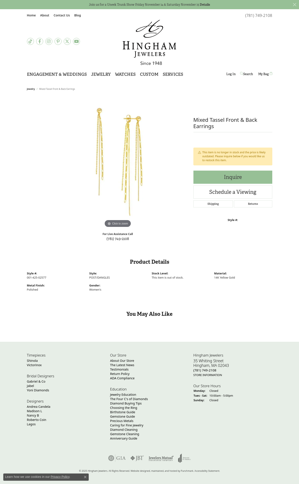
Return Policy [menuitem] (120, 374)
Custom (149, 74)
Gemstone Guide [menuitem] (122, 416)
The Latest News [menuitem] (122, 365)
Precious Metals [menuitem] (121, 421)
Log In (231, 75)
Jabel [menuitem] (30, 386)
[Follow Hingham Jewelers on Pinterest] (58, 41)
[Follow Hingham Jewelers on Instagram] (48, 41)
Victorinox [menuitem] (34, 365)
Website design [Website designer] (139, 470)
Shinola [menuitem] (32, 361)
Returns (253, 204)
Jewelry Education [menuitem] (123, 394)
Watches (125, 74)
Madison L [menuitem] (34, 411)
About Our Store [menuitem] (122, 361)
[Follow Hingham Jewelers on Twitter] (67, 41)
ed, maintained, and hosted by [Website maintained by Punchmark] (164, 470)
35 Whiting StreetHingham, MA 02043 (211, 368)
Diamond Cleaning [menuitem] (124, 429)
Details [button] (205, 5)
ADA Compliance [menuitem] (122, 378)
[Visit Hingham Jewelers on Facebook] (39, 41)
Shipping (213, 204)
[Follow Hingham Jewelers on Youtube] (76, 41)
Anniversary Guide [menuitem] (123, 438)
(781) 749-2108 (117, 238)
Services (173, 74)
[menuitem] (117, 458)
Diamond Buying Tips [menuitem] (126, 403)
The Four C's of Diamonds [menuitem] (129, 399)
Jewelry (101, 74)
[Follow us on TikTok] (30, 41)
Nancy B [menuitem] (33, 415)
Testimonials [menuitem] (119, 369)
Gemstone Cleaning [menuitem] (124, 434)
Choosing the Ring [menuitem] (123, 408)
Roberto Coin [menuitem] (36, 420)
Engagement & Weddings (57, 74)
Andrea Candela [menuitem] (38, 407)
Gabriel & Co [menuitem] (36, 381)
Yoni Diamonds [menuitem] (38, 390)
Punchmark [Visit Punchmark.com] (187, 470)
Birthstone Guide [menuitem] (122, 412)
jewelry (31, 88)
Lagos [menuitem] (31, 424)
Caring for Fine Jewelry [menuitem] (126, 425)
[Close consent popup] (85, 477)
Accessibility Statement (207, 470)
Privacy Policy (60, 477)
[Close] (294, 4)
